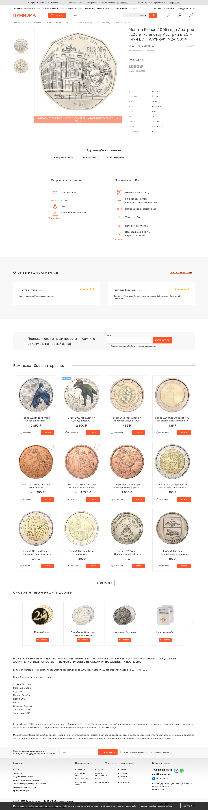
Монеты (16, 770)
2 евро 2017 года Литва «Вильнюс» (81, 552)
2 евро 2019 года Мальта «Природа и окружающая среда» (35, 552)
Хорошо (187, 806)
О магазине (17, 8)
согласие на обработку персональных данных (136, 346)
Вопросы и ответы (122, 778)
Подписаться (162, 340)
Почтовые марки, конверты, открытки (29, 783)
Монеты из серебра (115, 158)
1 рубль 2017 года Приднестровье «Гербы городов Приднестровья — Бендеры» (172, 552)
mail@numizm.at (186, 8)
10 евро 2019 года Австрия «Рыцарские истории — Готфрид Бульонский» (81, 486)
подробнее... (123, 2)
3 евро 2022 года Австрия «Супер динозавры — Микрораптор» (36, 419)
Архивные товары (21, 790)
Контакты (134, 8)
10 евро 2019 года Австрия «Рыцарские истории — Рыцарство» (127, 486)
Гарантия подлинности (94, 8)
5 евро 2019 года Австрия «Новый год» (36, 486)
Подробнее (54, 218)
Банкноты (17, 773)
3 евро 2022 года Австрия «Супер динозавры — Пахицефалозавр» (81, 419)
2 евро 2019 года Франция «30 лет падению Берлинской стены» (172, 486)
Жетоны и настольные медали (26, 780)
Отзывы (108, 8)
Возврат (78, 8)
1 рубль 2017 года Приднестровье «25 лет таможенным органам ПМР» (127, 552)
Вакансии (122, 773)
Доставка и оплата (31, 8)
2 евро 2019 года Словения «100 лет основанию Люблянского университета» (172, 419)
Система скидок (49, 8)
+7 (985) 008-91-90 (164, 8)
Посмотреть (42, 640)
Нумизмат (25, 15)
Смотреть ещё (104, 583)
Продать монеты (121, 8)
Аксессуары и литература (24, 787)
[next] (192, 624)
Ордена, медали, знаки (23, 777)
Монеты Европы (89, 158)
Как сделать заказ (65, 8)
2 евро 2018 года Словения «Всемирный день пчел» (127, 419)
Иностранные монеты (64, 158)
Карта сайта (123, 782)
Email (109, 335)
